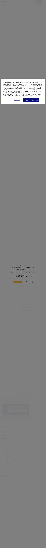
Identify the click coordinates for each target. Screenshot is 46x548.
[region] (23, 91)
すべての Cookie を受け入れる (31, 100)
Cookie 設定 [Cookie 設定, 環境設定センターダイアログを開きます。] (17, 100)
